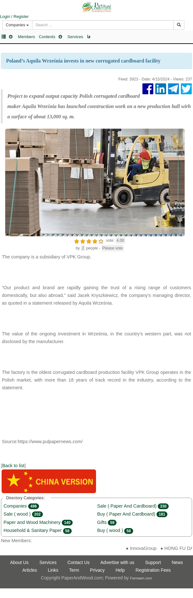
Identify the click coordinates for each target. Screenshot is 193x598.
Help (120, 570)
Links (53, 570)
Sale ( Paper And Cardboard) (133, 506)
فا (88, 36)
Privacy (97, 570)
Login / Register (14, 16)
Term (74, 570)
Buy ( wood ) (115, 530)
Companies (21, 506)
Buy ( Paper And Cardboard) (132, 514)
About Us (19, 562)
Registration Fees (153, 570)
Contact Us (79, 562)
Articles (29, 570)
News (177, 562)
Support (153, 562)
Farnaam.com (141, 578)
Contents (47, 36)
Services (75, 36)
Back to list (13, 465)
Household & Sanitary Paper (38, 530)
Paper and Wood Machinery (38, 522)
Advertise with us (117, 562)
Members (26, 36)
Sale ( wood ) (23, 514)
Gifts (107, 522)
